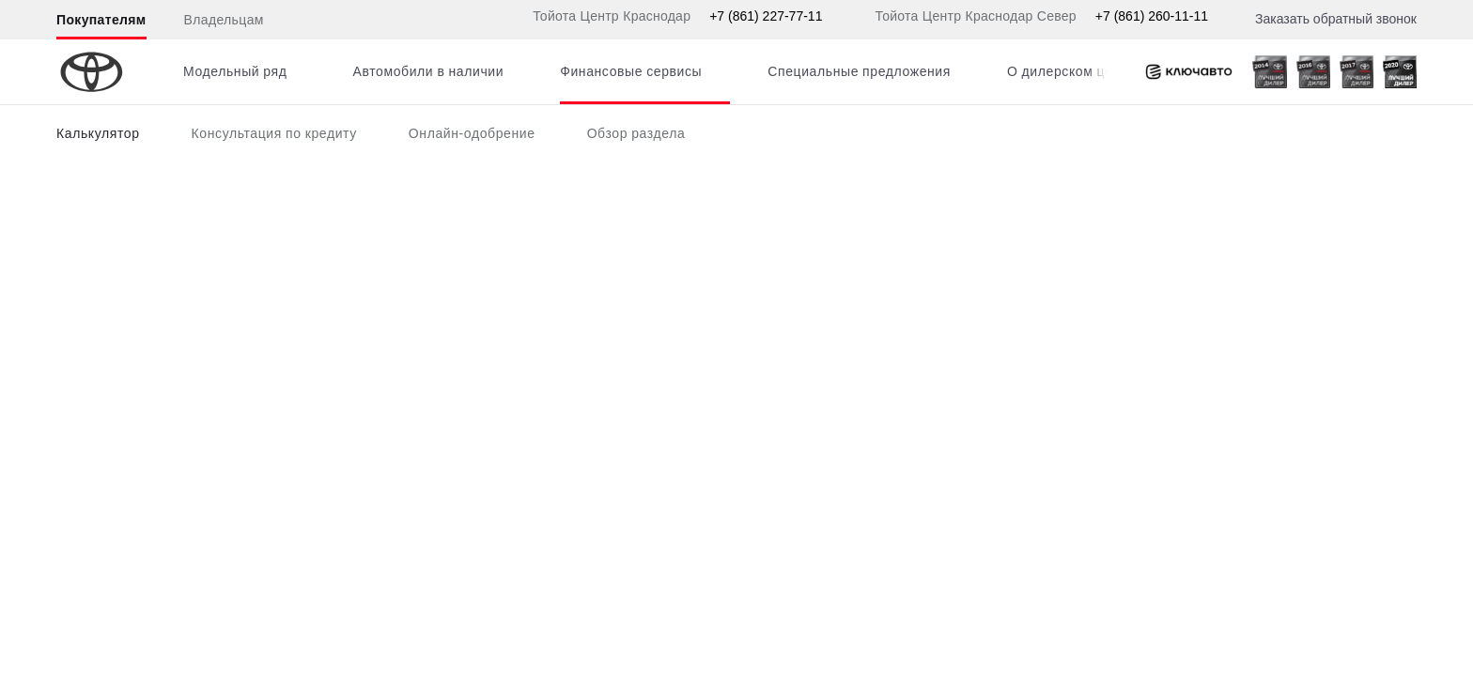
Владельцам (224, 19)
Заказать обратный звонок (1336, 18)
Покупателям (101, 19)
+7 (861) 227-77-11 (765, 15)
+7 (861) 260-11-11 (1151, 15)
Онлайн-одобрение (472, 133)
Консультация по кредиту (274, 133)
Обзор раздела (636, 133)
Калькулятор (98, 133)
